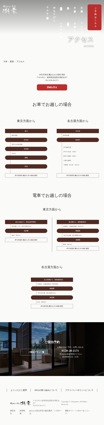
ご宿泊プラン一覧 (36, 352)
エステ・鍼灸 (47, 10)
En (98, 32)
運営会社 (12, 412)
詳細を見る (52, 87)
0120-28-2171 (70, 350)
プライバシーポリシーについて (79, 390)
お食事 (75, 7)
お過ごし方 (75, 26)
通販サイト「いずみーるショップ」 (77, 412)
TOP (5, 61)
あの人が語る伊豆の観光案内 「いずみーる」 (45, 412)
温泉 (68, 5)
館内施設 (61, 6)
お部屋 (81, 7)
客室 (12, 61)
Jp (93, 32)
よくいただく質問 (19, 390)
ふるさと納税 (61, 27)
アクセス (81, 27)
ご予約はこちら (95, 17)
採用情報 (22, 412)
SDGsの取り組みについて (45, 390)
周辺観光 (68, 22)
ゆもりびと (54, 13)
